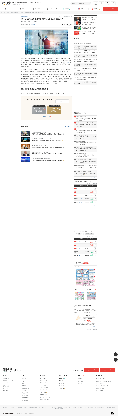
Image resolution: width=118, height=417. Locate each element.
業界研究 (66, 9)
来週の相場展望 (14, 12)
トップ (7, 9)
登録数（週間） (79, 234)
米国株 (81, 9)
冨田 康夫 (33, 24)
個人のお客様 (93, 370)
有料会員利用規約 (53, 408)
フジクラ (80, 241)
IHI (79, 255)
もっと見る (67, 126)
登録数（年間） (89, 234)
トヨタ (80, 188)
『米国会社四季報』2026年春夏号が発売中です (25, 2)
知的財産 (59, 407)
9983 (67, 62)
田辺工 (80, 192)
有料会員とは (46, 116)
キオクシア (81, 248)
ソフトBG (81, 245)
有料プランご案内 (110, 9)
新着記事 (7, 12)
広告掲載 (24, 407)
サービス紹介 (17, 407)
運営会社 (9, 407)
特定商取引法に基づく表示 (70, 407)
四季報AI (96, 9)
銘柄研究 (36, 9)
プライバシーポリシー (49, 407)
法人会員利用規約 (64, 408)
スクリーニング (52, 9)
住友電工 (80, 202)
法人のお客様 (108, 370)
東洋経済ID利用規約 (106, 407)
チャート (101, 3)
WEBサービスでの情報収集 (35, 407)
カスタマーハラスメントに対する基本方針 (89, 407)
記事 (22, 9)
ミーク (80, 251)
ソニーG (80, 198)
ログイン (113, 3)
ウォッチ (107, 3)
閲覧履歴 (95, 3)
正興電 (80, 195)
